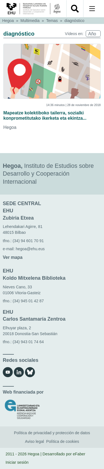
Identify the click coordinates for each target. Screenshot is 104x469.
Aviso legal (34, 441)
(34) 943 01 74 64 (28, 342)
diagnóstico (74, 20)
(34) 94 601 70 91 (28, 241)
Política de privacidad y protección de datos (52, 433)
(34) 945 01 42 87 (28, 301)
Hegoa (8, 20)
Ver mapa (12, 257)
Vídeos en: (74, 33)
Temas (52, 20)
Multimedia (30, 20)
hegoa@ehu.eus (30, 249)
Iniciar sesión (17, 462)
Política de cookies (62, 441)
